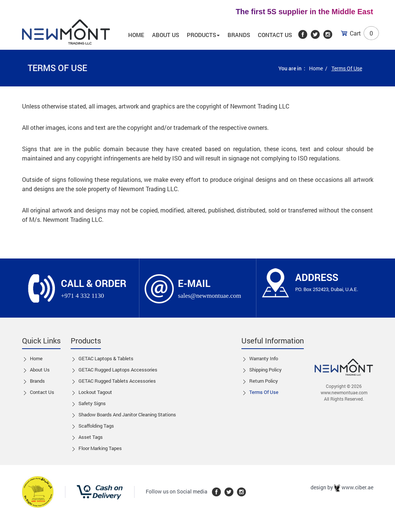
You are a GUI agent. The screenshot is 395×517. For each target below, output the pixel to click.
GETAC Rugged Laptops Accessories (117, 369)
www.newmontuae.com (344, 392)
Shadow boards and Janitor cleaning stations (127, 414)
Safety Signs (92, 403)
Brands (239, 35)
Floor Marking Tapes (100, 448)
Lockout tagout (95, 392)
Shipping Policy (265, 369)
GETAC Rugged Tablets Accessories (117, 380)
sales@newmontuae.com (209, 295)
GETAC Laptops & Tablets (105, 358)
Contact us (42, 392)
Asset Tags (90, 437)
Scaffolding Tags (96, 425)
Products (203, 35)
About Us (40, 369)
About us (165, 35)
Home (136, 35)
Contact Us (275, 35)
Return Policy (263, 380)
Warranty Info (263, 358)
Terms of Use (263, 392)
